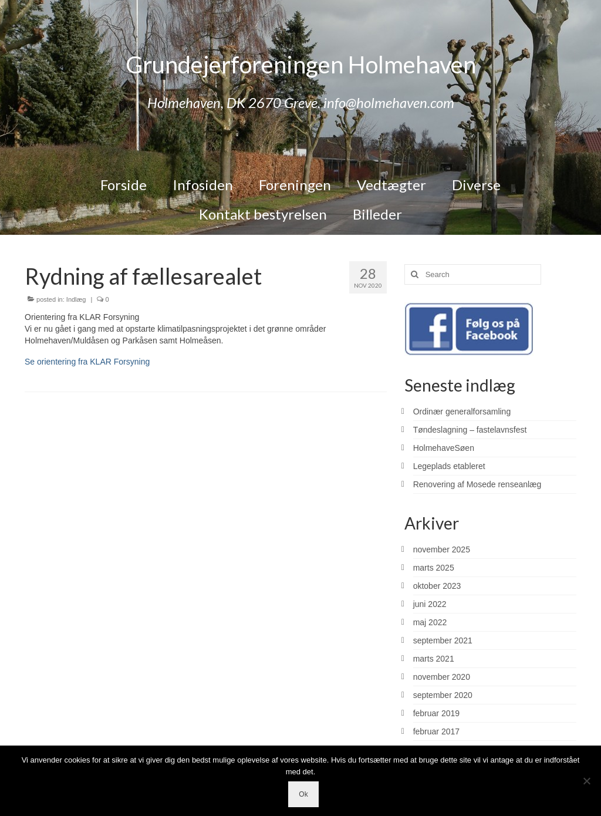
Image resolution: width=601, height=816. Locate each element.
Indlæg (76, 299)
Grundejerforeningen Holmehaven (301, 64)
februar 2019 (436, 713)
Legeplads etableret (449, 466)
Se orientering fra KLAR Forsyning (87, 361)
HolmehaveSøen (443, 448)
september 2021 (442, 640)
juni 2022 (430, 604)
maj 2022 (430, 622)
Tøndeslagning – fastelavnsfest (470, 429)
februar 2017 (436, 731)
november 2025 (441, 549)
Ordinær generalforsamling (462, 411)
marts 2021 (433, 658)
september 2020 (442, 695)
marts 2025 (433, 567)
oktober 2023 (437, 586)
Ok (303, 794)
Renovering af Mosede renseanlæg (477, 484)
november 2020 (441, 677)
